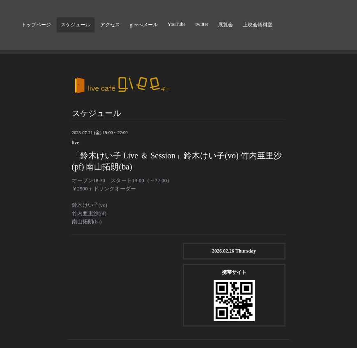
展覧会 (225, 25)
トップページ (36, 25)
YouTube (177, 24)
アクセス (110, 25)
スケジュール (75, 25)
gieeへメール (144, 25)
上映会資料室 (257, 25)
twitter (202, 24)
